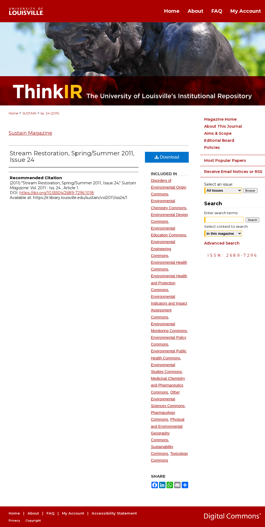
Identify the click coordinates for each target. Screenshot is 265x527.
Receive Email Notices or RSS (233, 171)
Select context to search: (226, 226)
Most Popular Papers (225, 160)
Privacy (14, 520)
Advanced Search (222, 243)
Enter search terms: (221, 213)
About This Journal (223, 126)
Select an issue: (218, 184)
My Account (73, 513)
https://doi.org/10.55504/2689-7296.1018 (56, 192)
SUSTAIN (29, 113)
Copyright (33, 520)
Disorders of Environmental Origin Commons (168, 187)
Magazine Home (220, 119)
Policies (212, 147)
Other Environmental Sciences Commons (168, 399)
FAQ (50, 513)
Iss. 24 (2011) (50, 113)
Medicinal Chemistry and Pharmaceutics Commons (168, 385)
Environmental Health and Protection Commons (169, 283)
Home (13, 113)
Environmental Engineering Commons (163, 249)
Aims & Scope (217, 133)
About (33, 513)
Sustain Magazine (30, 133)
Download (167, 157)
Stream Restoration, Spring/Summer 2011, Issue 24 (72, 156)
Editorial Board (219, 140)
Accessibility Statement (114, 513)
